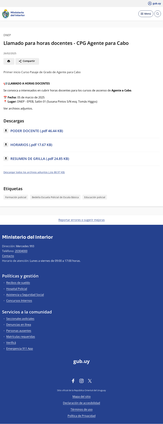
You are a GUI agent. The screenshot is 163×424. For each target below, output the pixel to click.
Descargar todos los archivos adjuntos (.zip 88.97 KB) (34, 172)
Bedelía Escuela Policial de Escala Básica (55, 197)
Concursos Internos (19, 300)
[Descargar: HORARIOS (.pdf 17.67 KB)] (81, 145)
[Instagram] (81, 381)
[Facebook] (73, 381)
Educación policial (94, 197)
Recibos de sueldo (18, 283)
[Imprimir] (8, 61)
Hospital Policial (16, 289)
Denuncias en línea (18, 324)
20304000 (21, 251)
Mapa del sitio (81, 396)
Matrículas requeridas (20, 336)
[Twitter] (90, 381)
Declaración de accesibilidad (81, 403)
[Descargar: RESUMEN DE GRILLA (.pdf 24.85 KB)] (81, 158)
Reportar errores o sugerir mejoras (81, 220)
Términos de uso (82, 409)
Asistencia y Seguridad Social (25, 295)
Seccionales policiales (20, 319)
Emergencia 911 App (19, 348)
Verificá (11, 343)
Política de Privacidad (82, 416)
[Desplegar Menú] (145, 13)
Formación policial (15, 197)
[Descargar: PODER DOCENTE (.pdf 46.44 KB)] (81, 131)
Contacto (8, 256)
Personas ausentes (18, 331)
